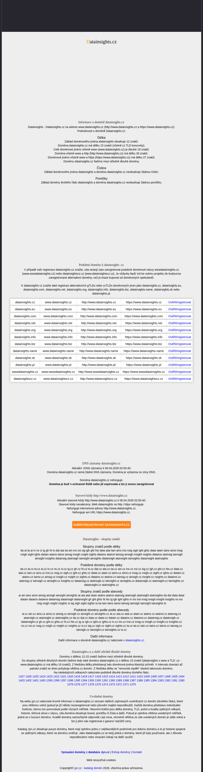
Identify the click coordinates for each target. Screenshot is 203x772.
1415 (105, 676)
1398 (56, 680)
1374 (105, 684)
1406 (167, 676)
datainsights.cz (134, 640)
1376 (91, 684)
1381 (174, 680)
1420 (70, 676)
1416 (98, 676)
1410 (140, 676)
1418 (84, 676)
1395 (77, 680)
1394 (84, 680)
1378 (77, 684)
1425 (35, 676)
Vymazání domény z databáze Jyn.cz (85, 752)
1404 (181, 676)
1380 (181, 680)
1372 (119, 684)
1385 (147, 680)
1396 (70, 680)
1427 (21, 676)
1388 (126, 680)
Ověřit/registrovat (179, 302)
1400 (42, 680)
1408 (153, 676)
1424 (42, 676)
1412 (126, 676)
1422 (56, 676)
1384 (153, 680)
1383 (160, 680)
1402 (28, 680)
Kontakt (137, 752)
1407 (160, 676)
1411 (133, 676)
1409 (147, 676)
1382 (167, 680)
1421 (63, 676)
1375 (98, 684)
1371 (126, 684)
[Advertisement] (101, 81)
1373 (112, 684)
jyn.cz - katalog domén (88, 768)
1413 (119, 676)
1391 (105, 680)
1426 (28, 676)
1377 (84, 684)
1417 (91, 676)
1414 (112, 676)
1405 (174, 676)
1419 (77, 676)
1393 (91, 680)
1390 (112, 680)
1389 (119, 680)
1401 (35, 680)
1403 (21, 680)
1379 (70, 684)
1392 (98, 680)
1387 (133, 680)
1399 (49, 680)
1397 (63, 680)
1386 (140, 680)
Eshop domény (121, 752)
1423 (49, 676)
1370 (133, 684)
